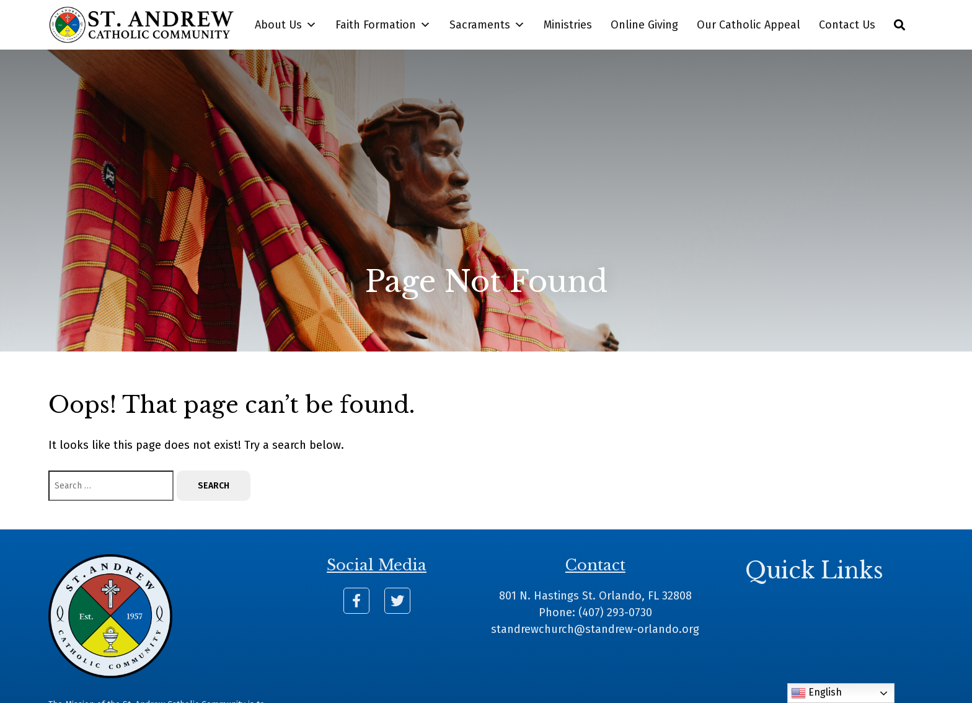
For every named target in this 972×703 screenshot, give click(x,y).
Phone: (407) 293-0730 (595, 612)
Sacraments (487, 24)
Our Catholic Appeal (748, 25)
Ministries (568, 25)
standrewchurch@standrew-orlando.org (595, 629)
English (816, 693)
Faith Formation (383, 24)
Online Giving (644, 25)
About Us (286, 24)
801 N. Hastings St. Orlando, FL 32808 (595, 596)
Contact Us (847, 25)
